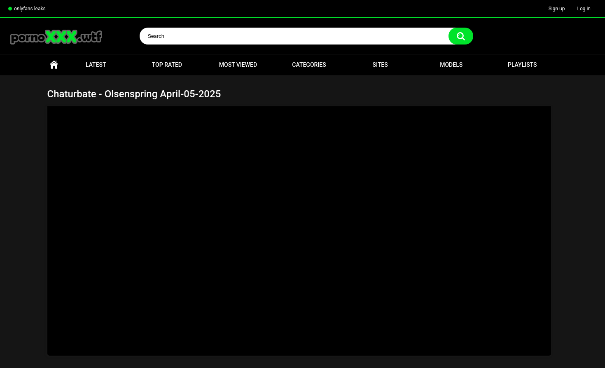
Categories (309, 64)
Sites (380, 64)
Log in (584, 9)
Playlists (522, 64)
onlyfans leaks (30, 9)
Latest (96, 64)
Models (451, 64)
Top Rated (167, 64)
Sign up (557, 9)
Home (54, 64)
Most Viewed (238, 64)
